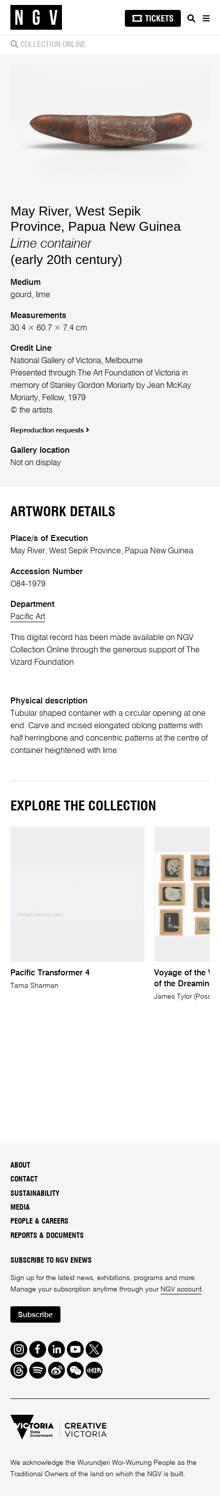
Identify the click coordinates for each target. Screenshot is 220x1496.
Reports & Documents (47, 1235)
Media (20, 1207)
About (20, 1165)
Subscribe (35, 1315)
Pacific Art (27, 617)
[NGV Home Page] (36, 17)
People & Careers (39, 1221)
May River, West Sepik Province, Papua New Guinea (95, 219)
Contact (24, 1179)
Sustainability (34, 1193)
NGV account (181, 1289)
